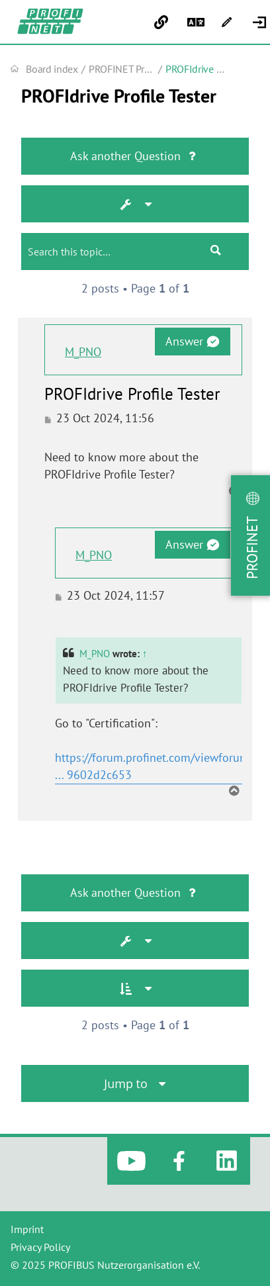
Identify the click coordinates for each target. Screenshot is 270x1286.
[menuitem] (261, 22)
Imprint (27, 1229)
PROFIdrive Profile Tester (118, 96)
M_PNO (83, 352)
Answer (192, 341)
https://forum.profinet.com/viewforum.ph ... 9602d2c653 (160, 766)
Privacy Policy (40, 1247)
